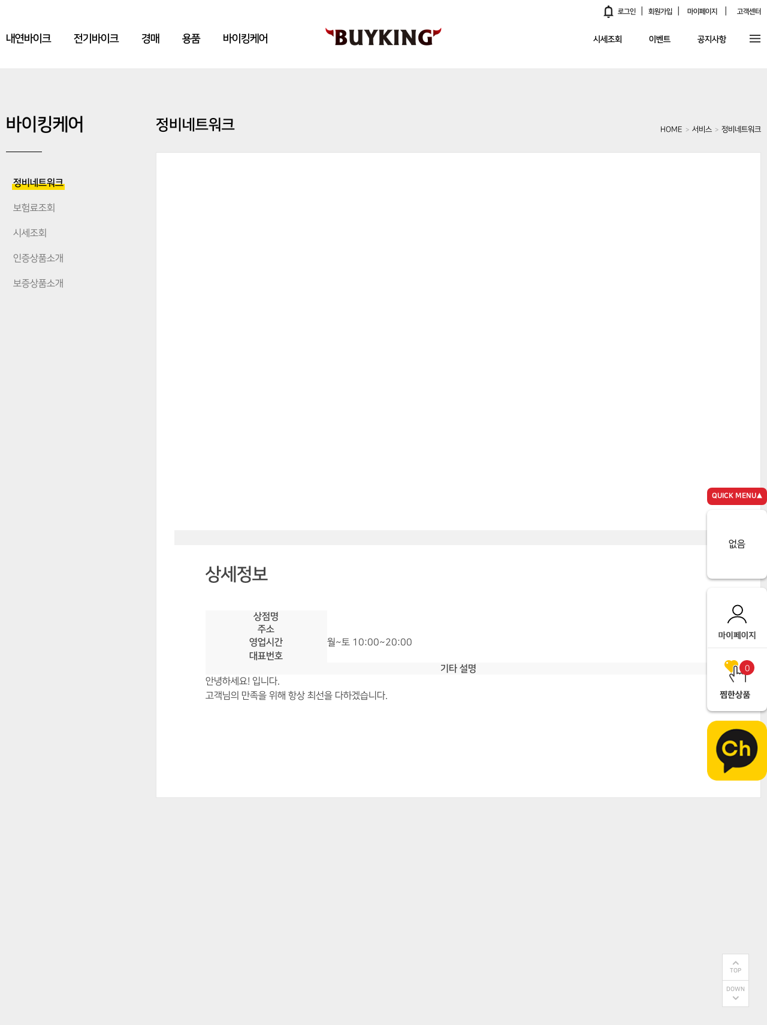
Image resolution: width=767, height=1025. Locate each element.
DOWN (735, 989)
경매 (150, 39)
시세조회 (607, 40)
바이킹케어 (245, 39)
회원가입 (660, 12)
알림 (608, 11)
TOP (735, 970)
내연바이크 (28, 39)
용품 (191, 39)
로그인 (627, 12)
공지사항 (711, 40)
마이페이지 (702, 12)
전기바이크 (96, 39)
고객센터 (749, 12)
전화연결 (464, 725)
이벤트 (660, 40)
